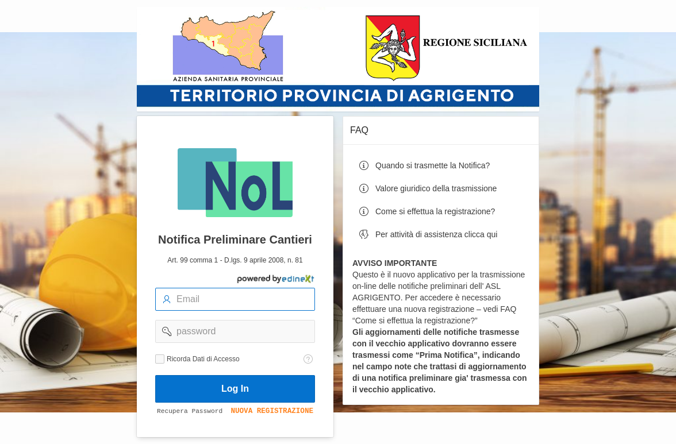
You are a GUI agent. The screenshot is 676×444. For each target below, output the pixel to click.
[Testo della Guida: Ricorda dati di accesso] (308, 359)
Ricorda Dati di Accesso (203, 359)
